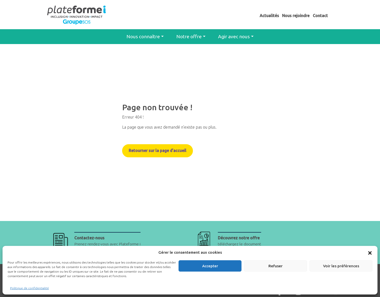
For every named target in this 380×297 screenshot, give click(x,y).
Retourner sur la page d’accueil (158, 150)
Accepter (210, 266)
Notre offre (189, 36)
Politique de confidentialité (29, 288)
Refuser (275, 266)
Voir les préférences (341, 266)
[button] (369, 252)
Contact (320, 15)
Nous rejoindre (295, 15)
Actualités (269, 15)
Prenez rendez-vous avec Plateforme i (109, 241)
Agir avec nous (234, 36)
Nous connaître (143, 36)
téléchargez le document (240, 241)
